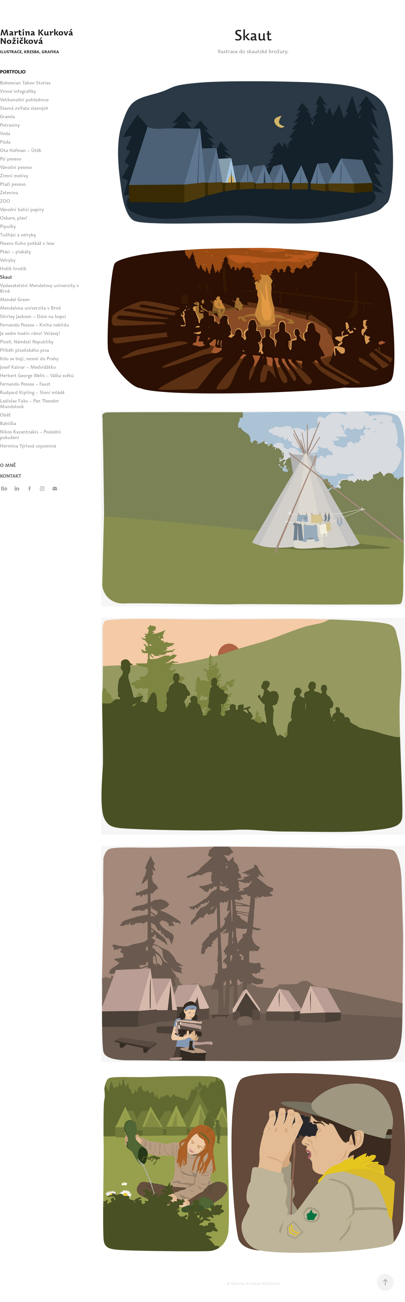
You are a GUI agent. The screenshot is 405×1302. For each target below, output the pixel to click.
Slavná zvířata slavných (24, 108)
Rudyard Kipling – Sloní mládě (32, 392)
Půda (5, 142)
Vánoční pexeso (16, 167)
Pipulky (8, 226)
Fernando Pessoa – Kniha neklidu (34, 325)
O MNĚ (8, 465)
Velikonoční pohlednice (24, 100)
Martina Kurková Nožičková (38, 36)
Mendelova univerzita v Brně (30, 308)
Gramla (7, 116)
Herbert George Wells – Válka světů (37, 375)
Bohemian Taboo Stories (25, 83)
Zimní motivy (14, 176)
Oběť (5, 415)
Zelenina (9, 192)
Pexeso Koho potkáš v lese (27, 243)
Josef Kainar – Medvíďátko (28, 367)
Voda (5, 133)
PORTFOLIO (13, 72)
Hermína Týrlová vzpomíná (28, 446)
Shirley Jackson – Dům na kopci (33, 316)
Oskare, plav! (14, 218)
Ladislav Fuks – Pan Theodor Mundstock (29, 404)
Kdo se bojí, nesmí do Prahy (29, 358)
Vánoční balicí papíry (22, 209)
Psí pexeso (10, 159)
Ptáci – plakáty (15, 252)
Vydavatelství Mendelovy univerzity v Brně (39, 288)
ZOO (5, 201)
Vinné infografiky (18, 91)
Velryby (7, 260)
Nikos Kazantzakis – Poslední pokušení (30, 435)
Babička (8, 423)
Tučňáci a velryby (18, 235)
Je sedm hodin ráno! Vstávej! (30, 333)
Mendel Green (15, 299)
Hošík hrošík (13, 268)
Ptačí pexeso (13, 184)
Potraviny (10, 125)
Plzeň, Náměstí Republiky (26, 342)
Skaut (6, 277)
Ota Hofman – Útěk (20, 150)
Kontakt (10, 476)
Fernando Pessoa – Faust (25, 384)
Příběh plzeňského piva (24, 350)
